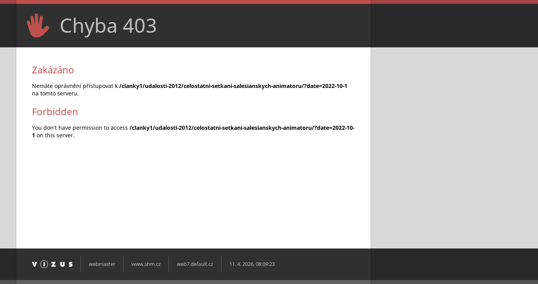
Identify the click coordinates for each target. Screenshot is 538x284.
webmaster (102, 264)
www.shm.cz (146, 264)
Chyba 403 (108, 25)
